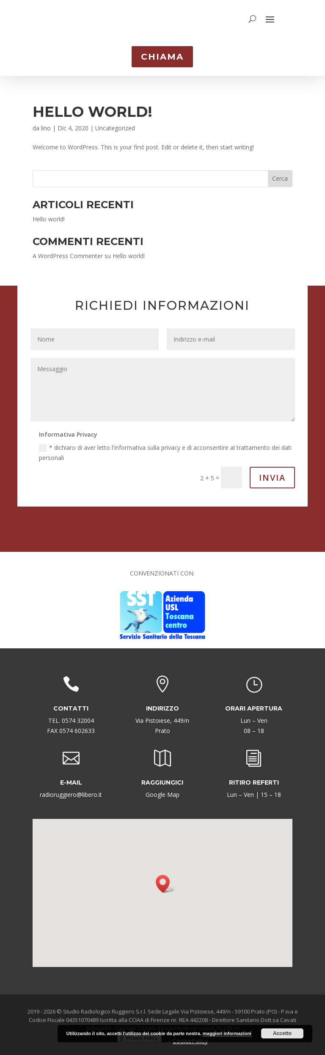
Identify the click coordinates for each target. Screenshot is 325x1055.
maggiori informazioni (227, 1033)
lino (46, 124)
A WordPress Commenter (68, 252)
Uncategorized (115, 124)
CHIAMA (162, 57)
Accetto (282, 1033)
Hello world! (92, 107)
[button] (165, 879)
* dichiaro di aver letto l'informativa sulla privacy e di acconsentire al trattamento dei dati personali (165, 448)
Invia (272, 473)
